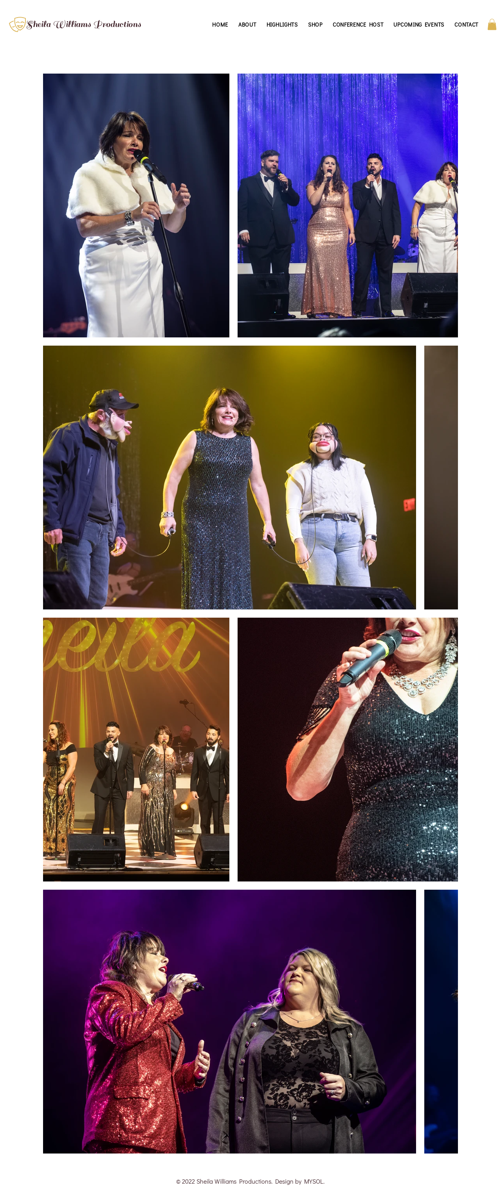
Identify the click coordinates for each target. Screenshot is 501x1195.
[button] (492, 24)
